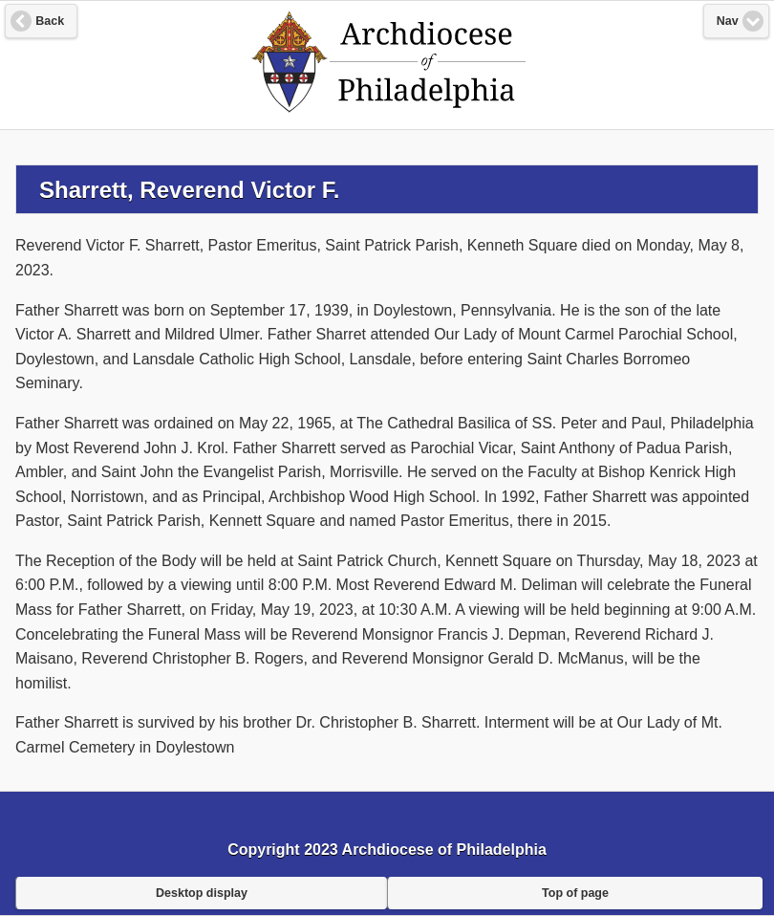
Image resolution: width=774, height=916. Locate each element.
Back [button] (49, 21)
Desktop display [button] (201, 893)
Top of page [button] (575, 893)
